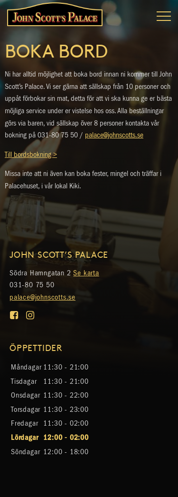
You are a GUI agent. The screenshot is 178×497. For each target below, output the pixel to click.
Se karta (86, 272)
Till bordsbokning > (31, 154)
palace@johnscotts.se (114, 134)
